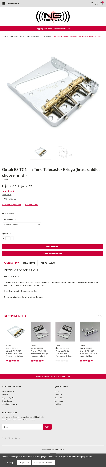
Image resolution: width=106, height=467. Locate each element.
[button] (53, 28)
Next (101, 316)
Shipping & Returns (9, 404)
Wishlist (5, 395)
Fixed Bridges (46, 36)
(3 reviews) (6, 194)
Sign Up (11, 398)
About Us (58, 395)
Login (4, 398)
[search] (91, 3)
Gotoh (5, 179)
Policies (58, 404)
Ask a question (31, 204)
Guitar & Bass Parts (15, 36)
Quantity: (6, 233)
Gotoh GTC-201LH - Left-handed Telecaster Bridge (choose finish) (64, 355)
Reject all (24, 462)
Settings (9, 462)
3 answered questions (11, 204)
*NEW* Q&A (47, 262)
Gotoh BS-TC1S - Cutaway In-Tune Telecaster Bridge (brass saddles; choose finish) (14, 356)
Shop (57, 391)
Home (4, 36)
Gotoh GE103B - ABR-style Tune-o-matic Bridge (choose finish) (89, 355)
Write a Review (10, 199)
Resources (59, 401)
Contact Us (59, 398)
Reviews (29, 262)
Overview (11, 262)
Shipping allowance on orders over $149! (53, 28)
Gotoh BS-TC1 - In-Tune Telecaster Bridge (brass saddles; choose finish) (78, 36)
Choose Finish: (10, 219)
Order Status (7, 401)
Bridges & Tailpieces (32, 36)
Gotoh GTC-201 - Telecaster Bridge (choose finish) (39, 353)
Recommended (15, 316)
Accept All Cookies (43, 462)
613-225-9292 (14, 3)
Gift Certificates (8, 391)
